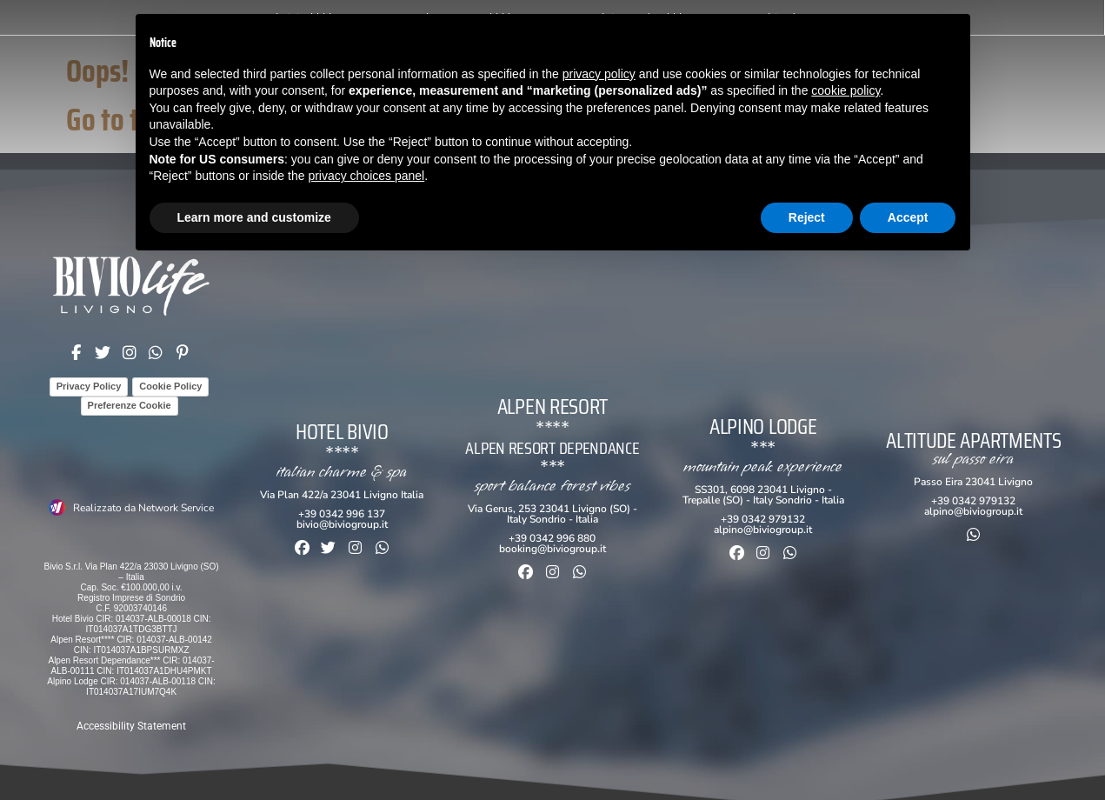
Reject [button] (807, 217)
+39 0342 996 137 (341, 514)
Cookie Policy (170, 386)
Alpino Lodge (762, 426)
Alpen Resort (552, 406)
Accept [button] (908, 217)
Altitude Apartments (973, 440)
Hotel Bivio (342, 432)
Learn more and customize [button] (254, 217)
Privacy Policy (89, 386)
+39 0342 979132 (763, 519)
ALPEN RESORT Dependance (552, 448)
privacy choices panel (366, 176)
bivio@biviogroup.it (342, 524)
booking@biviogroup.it (552, 549)
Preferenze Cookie (129, 405)
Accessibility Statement (131, 726)
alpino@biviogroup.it (763, 530)
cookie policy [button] (845, 90)
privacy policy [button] (599, 74)
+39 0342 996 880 (552, 538)
